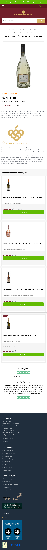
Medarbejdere (6, 462)
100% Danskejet (7, 479)
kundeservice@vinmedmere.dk (12, 426)
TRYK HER (5, 442)
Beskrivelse (6, 105)
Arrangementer (7, 490)
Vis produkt (23, 212)
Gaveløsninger (7, 487)
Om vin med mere (8, 451)
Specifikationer (18, 105)
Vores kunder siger (8, 459)
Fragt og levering (7, 456)
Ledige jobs (6, 482)
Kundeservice (6, 464)
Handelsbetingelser (8, 453)
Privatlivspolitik (7, 467)
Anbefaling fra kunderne (10, 484)
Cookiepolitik (6, 470)
